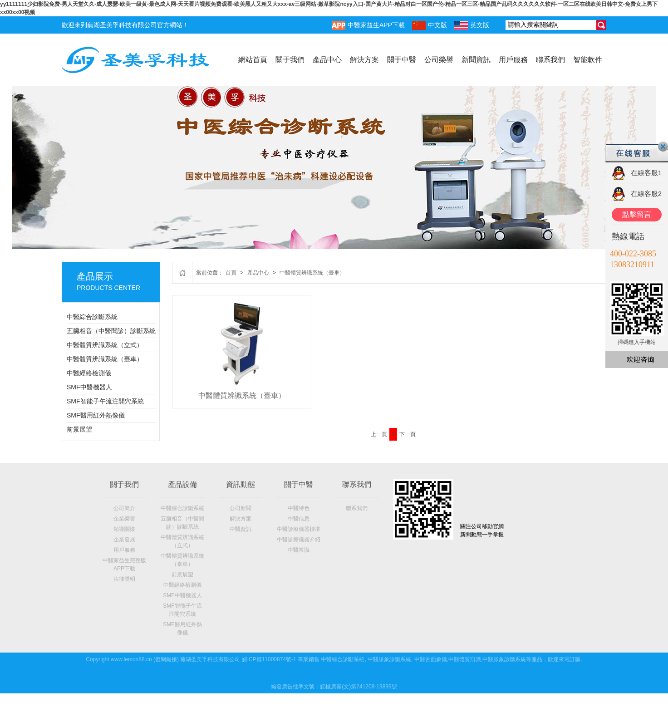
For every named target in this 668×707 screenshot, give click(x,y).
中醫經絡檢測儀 (89, 373)
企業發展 (124, 539)
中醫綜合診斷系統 (92, 316)
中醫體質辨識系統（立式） (105, 345)
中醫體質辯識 (464, 659)
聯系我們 (550, 60)
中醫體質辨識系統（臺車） (105, 359)
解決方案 (364, 60)
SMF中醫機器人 (89, 387)
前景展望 (79, 429)
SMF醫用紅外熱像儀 (96, 415)
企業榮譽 (124, 519)
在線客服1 (646, 173)
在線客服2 (646, 193)
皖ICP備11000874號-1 (269, 659)
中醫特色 (298, 508)
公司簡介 (124, 508)
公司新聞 (240, 508)
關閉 (663, 147)
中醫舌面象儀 (430, 659)
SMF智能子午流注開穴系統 (105, 401)
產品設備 (182, 484)
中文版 (429, 25)
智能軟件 (587, 60)
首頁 (231, 273)
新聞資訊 (476, 60)
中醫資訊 (240, 529)
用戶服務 (513, 60)
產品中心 (327, 60)
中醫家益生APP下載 (368, 25)
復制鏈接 (166, 659)
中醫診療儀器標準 (298, 529)
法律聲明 (124, 579)
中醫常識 (298, 550)
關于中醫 (401, 60)
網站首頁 (252, 60)
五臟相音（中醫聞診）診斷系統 (111, 330)
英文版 (471, 25)
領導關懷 (124, 529)
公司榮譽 (438, 60)
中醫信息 (298, 519)
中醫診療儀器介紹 (298, 539)
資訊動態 (240, 484)
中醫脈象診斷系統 (389, 659)
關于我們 (290, 60)
